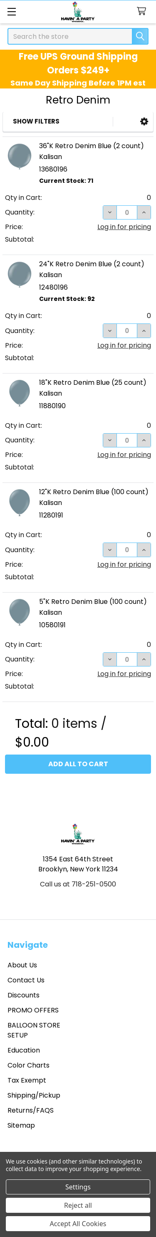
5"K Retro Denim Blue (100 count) (93, 601)
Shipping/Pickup (33, 1095)
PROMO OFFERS (33, 1010)
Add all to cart (78, 764)
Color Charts (28, 1065)
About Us (22, 965)
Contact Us (26, 980)
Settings (78, 1187)
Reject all (78, 1205)
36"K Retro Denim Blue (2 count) (91, 146)
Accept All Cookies (78, 1223)
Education (23, 1050)
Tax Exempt (26, 1080)
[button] (144, 121)
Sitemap (21, 1125)
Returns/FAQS (30, 1110)
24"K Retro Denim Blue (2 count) (91, 264)
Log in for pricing (124, 227)
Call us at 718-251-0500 (78, 884)
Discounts (23, 995)
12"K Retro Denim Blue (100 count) (94, 492)
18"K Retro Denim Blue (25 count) (92, 382)
